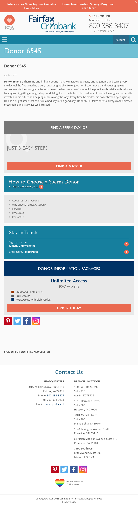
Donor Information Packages (69, 268)
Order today (69, 308)
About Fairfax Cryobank (25, 200)
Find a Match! (69, 166)
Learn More (31, 8)
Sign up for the (22, 244)
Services (17, 208)
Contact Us (18, 217)
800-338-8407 (55, 395)
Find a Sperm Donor (69, 127)
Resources (18, 212)
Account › (121, 39)
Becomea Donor (9, 28)
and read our (23, 251)
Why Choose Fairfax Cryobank (29, 204)
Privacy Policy (69, 501)
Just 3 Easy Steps (27, 148)
